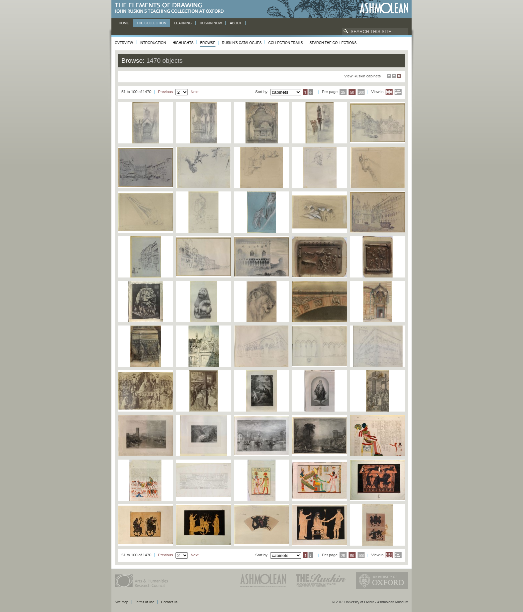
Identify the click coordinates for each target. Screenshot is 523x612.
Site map (121, 602)
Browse (207, 43)
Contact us (169, 602)
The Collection (151, 23)
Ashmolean (384, 8)
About (235, 23)
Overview (124, 43)
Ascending (305, 92)
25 (343, 92)
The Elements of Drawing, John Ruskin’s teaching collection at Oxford (171, 8)
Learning (182, 23)
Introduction (153, 43)
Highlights (182, 43)
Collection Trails (285, 43)
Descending (311, 92)
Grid (389, 92)
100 (361, 92)
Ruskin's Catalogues (242, 43)
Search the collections (333, 43)
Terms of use (144, 602)
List (398, 92)
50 (352, 92)
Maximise (389, 76)
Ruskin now (211, 23)
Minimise (394, 76)
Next (194, 92)
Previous (165, 92)
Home (124, 23)
